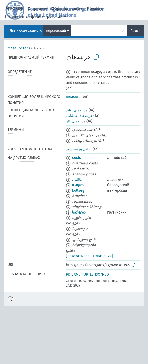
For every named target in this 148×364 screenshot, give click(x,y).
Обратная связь (67, 8)
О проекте (38, 8)
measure (73, 97)
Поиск (135, 31)
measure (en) (19, 48)
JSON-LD (102, 274)
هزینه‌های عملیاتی (79, 116)
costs (76, 158)
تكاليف (77, 179)
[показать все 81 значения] (89, 256)
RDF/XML (73, 274)
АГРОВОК (14, 8)
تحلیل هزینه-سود (79, 149)
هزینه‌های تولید (77, 110)
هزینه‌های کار (75, 121)
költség (78, 190)
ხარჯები (79, 212)
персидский (56, 31)
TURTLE (87, 274)
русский (55, 16)
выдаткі (78, 185)
